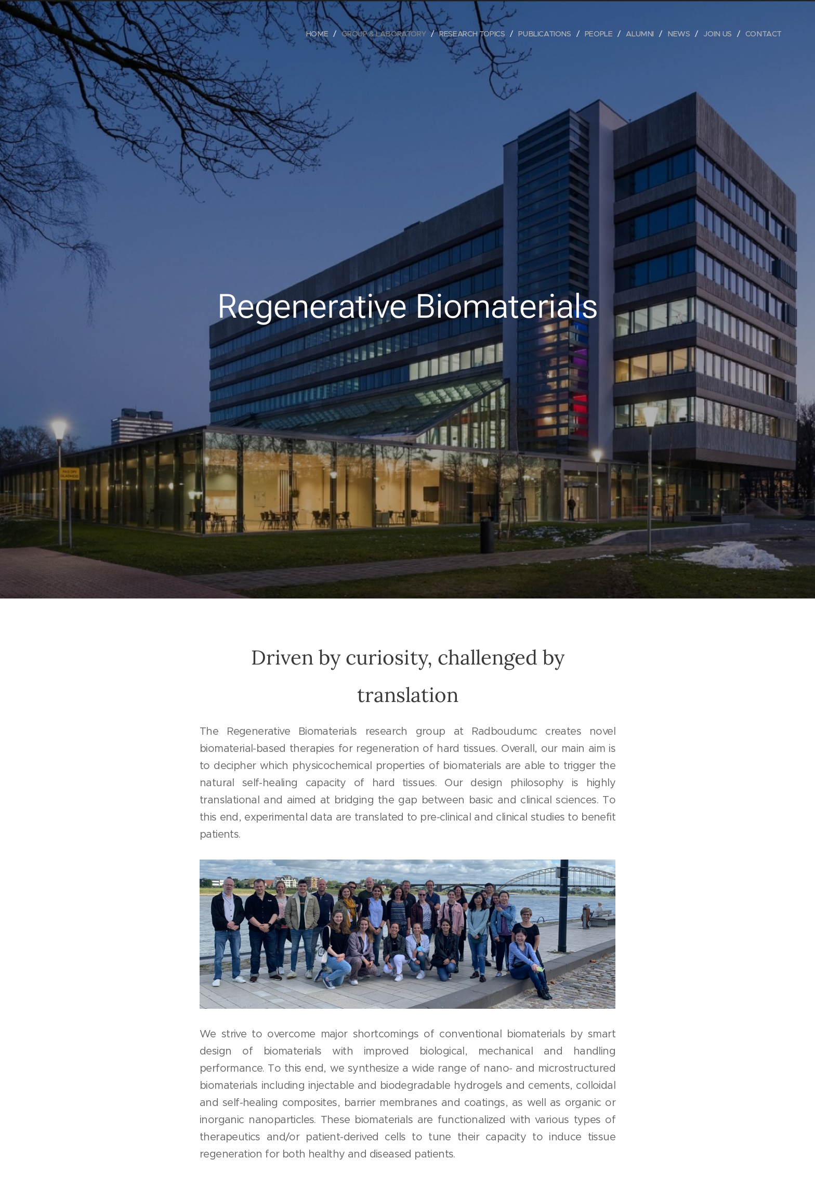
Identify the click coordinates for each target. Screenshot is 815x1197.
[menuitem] (304, 34)
